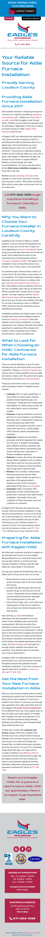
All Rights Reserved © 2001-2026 (31, 933)
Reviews (9, 18)
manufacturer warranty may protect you (23, 283)
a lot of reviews (33, 486)
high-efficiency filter (27, 753)
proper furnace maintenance (29, 708)
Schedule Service (31, 18)
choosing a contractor (19, 319)
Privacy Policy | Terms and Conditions (22, 935)
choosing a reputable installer (14, 261)
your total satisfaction (30, 379)
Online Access (17, 933)
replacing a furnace (24, 176)
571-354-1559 (23, 44)
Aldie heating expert (19, 644)
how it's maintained (27, 249)
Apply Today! (25, 11)
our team (18, 616)
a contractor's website (28, 370)
